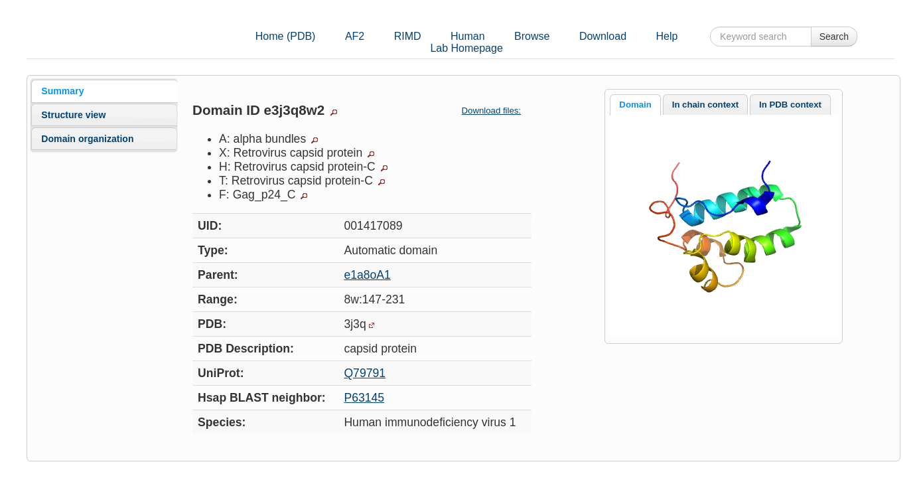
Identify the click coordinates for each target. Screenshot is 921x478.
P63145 (364, 397)
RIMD (407, 36)
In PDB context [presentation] (790, 105)
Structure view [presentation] (73, 115)
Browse (531, 36)
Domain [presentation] (635, 105)
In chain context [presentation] (705, 105)
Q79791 (365, 373)
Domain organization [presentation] (87, 138)
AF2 (354, 36)
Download (602, 36)
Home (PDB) (285, 36)
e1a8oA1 (367, 274)
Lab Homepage (466, 48)
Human (468, 36)
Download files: (496, 111)
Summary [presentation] (62, 91)
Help (667, 36)
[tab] (104, 91)
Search (834, 36)
